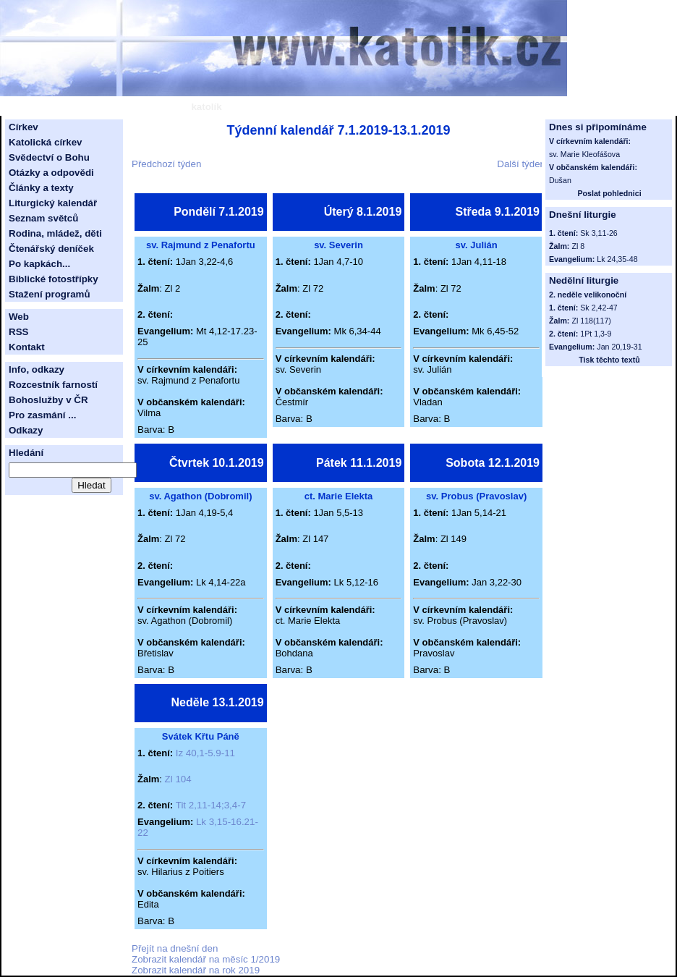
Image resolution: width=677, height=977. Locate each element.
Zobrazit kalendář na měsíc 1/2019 (206, 959)
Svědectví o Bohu (49, 157)
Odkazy (26, 430)
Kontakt (27, 347)
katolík (206, 106)
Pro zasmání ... (42, 415)
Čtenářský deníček (51, 248)
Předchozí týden (166, 163)
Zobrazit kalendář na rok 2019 (196, 970)
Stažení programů (49, 294)
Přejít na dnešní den (175, 948)
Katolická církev (45, 142)
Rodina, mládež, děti (55, 233)
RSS (18, 331)
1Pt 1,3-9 (595, 333)
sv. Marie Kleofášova (584, 154)
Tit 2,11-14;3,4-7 (211, 805)
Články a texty (41, 187)
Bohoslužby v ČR (48, 399)
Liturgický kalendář (53, 203)
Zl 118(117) (591, 320)
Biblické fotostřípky (53, 279)
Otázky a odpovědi (51, 172)
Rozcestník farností (53, 384)
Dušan (560, 180)
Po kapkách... (39, 263)
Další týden (521, 163)
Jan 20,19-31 (619, 346)
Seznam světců (43, 218)
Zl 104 (178, 779)
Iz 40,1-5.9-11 (205, 753)
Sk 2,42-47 (599, 307)
